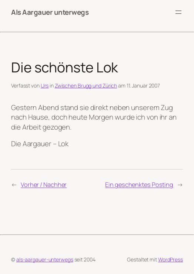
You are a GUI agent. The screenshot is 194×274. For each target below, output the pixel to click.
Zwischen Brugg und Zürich (86, 85)
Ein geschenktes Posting (139, 185)
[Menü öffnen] (178, 12)
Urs (45, 85)
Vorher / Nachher (44, 185)
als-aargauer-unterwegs (44, 259)
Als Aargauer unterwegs (49, 12)
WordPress (170, 259)
